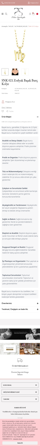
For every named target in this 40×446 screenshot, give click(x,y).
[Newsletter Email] (20, 418)
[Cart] (33, 14)
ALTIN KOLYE (32, 88)
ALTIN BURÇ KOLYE (21, 88)
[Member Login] (30, 14)
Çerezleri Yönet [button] (17, 439)
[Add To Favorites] (3, 111)
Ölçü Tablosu (7, 108)
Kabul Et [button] (20, 443)
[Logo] (18, 13)
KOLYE (17, 90)
